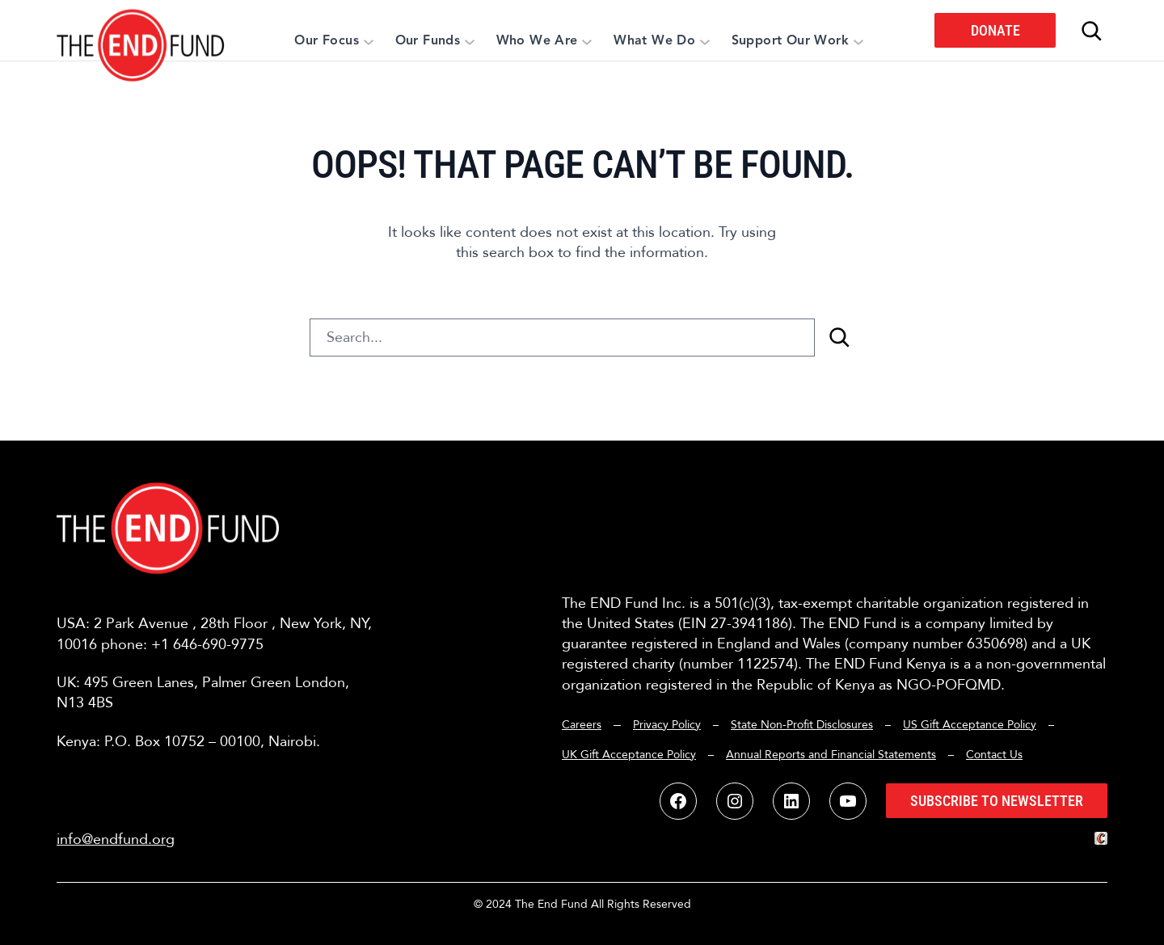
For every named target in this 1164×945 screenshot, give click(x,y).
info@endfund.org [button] (116, 839)
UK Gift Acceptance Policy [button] (629, 754)
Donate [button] (995, 30)
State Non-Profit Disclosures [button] (802, 724)
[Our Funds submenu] (469, 41)
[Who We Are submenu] (587, 41)
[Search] (839, 337)
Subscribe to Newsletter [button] (996, 800)
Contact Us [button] (994, 754)
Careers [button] (581, 724)
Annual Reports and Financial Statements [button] (831, 754)
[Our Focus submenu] (368, 41)
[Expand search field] (1091, 31)
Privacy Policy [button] (667, 724)
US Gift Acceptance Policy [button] (969, 724)
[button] (141, 30)
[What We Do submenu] (705, 41)
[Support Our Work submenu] (858, 41)
